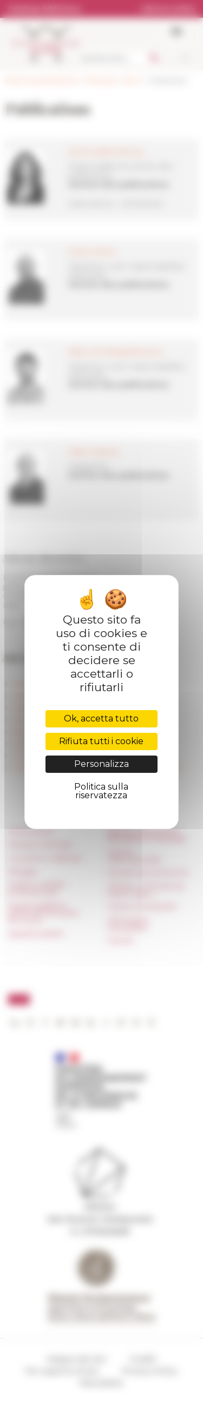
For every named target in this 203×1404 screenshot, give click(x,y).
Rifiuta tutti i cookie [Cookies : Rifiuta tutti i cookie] (101, 741)
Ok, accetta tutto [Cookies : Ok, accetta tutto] (101, 718)
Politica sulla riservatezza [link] (101, 791)
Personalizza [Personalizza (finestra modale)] (101, 764)
